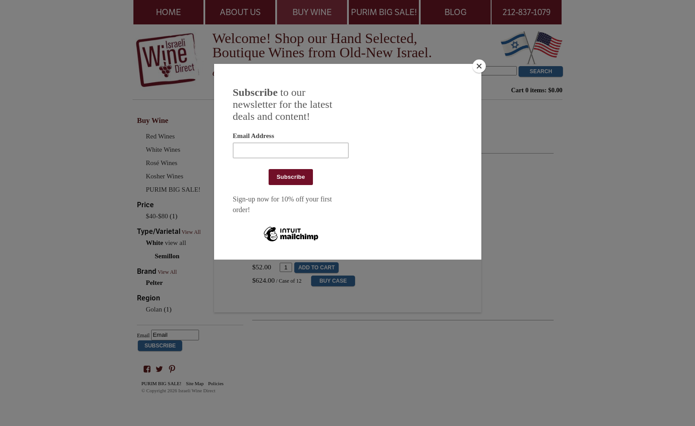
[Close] (479, 66)
